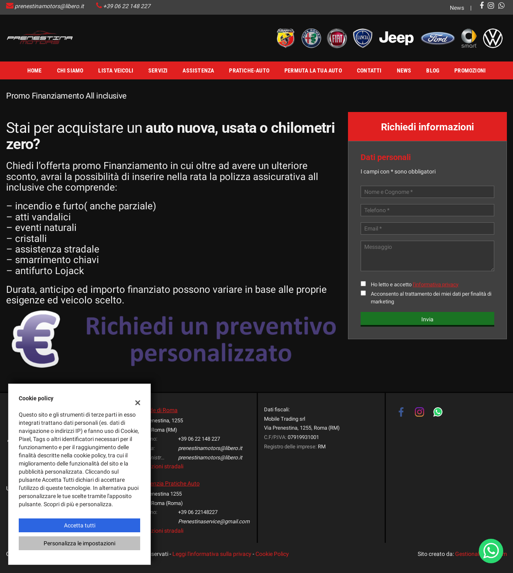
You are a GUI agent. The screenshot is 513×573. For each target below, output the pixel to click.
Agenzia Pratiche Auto (171, 483)
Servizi (157, 70)
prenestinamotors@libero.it (49, 6)
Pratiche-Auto (249, 70)
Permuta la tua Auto (313, 70)
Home (34, 70)
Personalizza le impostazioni (79, 543)
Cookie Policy (272, 554)
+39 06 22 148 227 (126, 6)
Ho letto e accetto (414, 284)
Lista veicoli (115, 70)
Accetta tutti (79, 525)
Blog (432, 70)
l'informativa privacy (435, 284)
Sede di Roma (160, 410)
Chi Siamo (70, 70)
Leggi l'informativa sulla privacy (211, 554)
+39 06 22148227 (198, 512)
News (457, 7)
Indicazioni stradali (159, 466)
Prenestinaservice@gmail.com (214, 521)
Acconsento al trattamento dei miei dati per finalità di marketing (431, 298)
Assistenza (198, 70)
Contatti (369, 70)
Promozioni (470, 70)
